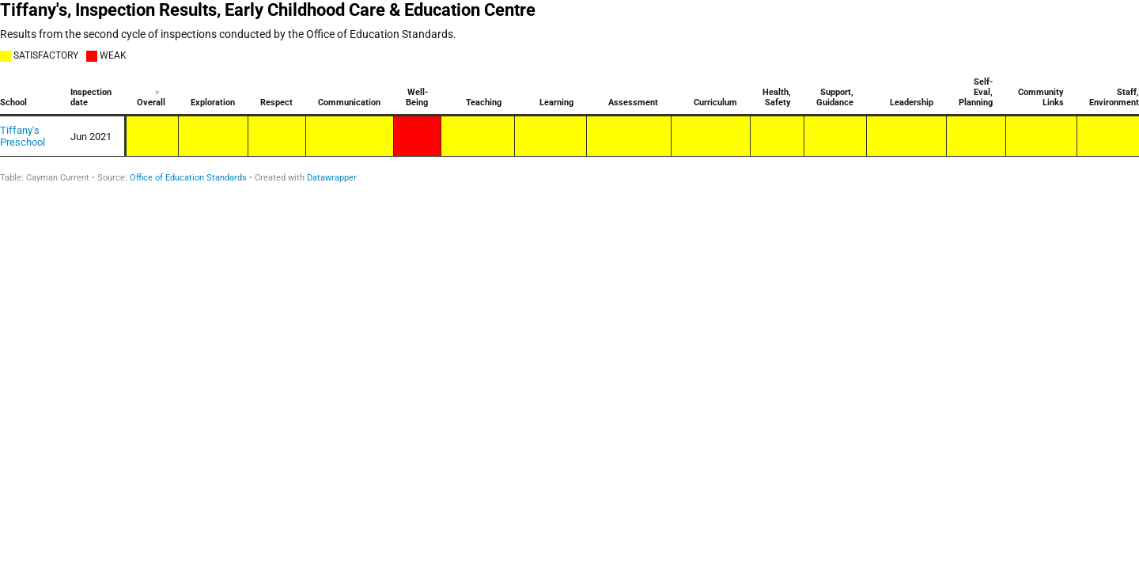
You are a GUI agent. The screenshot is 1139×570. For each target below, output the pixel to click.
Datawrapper (332, 178)
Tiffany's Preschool (22, 136)
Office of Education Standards (188, 178)
